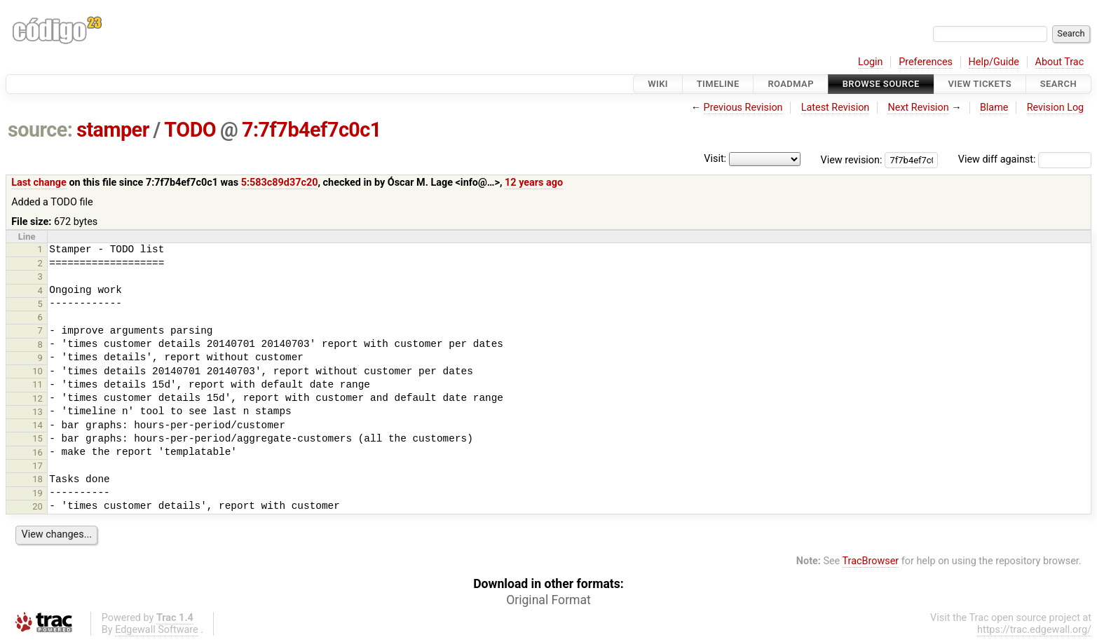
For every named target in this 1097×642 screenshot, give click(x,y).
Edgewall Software (156, 630)
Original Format (548, 600)
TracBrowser (871, 561)
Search (1058, 83)
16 (37, 452)
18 (37, 479)
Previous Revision (743, 108)
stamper (112, 130)
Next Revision (917, 108)
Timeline (718, 83)
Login (870, 62)
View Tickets (979, 83)
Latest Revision (835, 108)
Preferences (926, 62)
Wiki (658, 83)
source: (40, 130)
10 (37, 371)
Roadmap (791, 83)
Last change (39, 183)
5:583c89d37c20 (279, 183)
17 (37, 465)
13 (37, 412)
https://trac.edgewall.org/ (1034, 630)
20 (37, 506)
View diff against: (1024, 159)
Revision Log (1055, 108)
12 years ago (534, 183)
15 (37, 438)
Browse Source (881, 83)
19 (37, 493)
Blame (994, 108)
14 (37, 425)
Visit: (715, 159)
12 (37, 398)
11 (37, 384)
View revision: (852, 159)
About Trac (1059, 62)
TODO (190, 130)
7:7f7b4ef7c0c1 (311, 130)
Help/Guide (994, 62)
